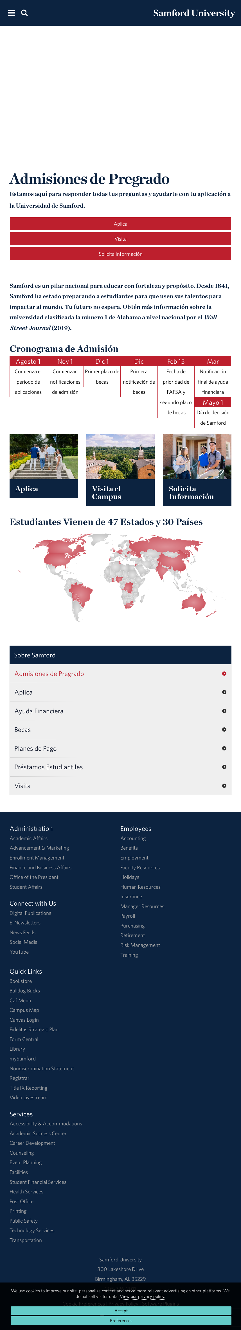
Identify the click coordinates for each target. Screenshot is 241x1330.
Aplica (120, 223)
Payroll (127, 915)
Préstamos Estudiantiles (48, 767)
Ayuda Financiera (39, 711)
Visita (120, 238)
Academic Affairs (29, 838)
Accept (121, 1310)
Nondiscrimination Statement (42, 1068)
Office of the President (34, 877)
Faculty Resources (140, 867)
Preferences (121, 1320)
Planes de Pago (35, 748)
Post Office (21, 1201)
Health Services (26, 1191)
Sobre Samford (35, 655)
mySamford (23, 1058)
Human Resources (140, 886)
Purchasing (132, 925)
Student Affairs (26, 886)
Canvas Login (24, 1019)
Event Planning (26, 1162)
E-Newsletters (25, 922)
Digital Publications (30, 913)
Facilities (19, 1172)
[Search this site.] (24, 12)
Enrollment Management (37, 857)
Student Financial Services (38, 1182)
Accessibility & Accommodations (46, 1123)
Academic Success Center (38, 1133)
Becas (22, 729)
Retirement (132, 935)
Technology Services (32, 1230)
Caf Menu (20, 1000)
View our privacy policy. (142, 1296)
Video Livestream (29, 1097)
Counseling (22, 1152)
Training (129, 954)
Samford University (120, 1259)
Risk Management (140, 945)
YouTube (19, 951)
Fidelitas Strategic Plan (34, 1029)
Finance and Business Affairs (40, 867)
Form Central (24, 1039)
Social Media (23, 941)
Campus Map (24, 1009)
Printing (18, 1210)
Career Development (32, 1142)
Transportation (26, 1240)
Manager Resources (142, 906)
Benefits (129, 847)
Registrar (20, 1078)
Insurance (131, 896)
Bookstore (21, 981)
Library (17, 1048)
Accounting (133, 838)
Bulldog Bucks (25, 990)
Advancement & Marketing (39, 847)
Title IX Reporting (29, 1087)
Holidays (129, 877)
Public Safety (24, 1220)
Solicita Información (121, 253)
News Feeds (22, 932)
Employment (134, 857)
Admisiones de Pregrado (49, 673)
